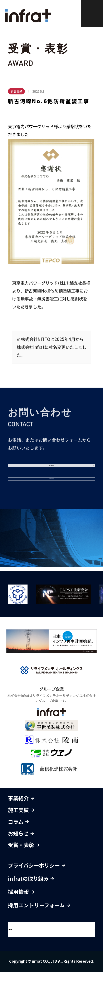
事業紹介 (21, 824)
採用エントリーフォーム (39, 931)
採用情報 (21, 918)
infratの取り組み (31, 905)
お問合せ (23, 956)
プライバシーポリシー (36, 891)
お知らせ (21, 859)
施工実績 (21, 836)
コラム (18, 848)
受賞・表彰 (23, 871)
